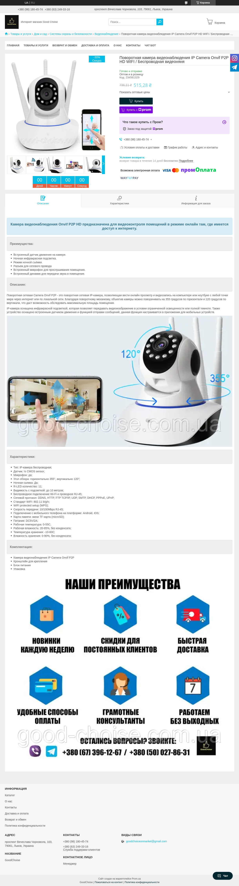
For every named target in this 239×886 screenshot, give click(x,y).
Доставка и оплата (95, 45)
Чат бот (150, 45)
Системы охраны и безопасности (71, 33)
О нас (118, 45)
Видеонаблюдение (106, 33)
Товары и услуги (20, 33)
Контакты (133, 45)
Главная (13, 45)
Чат (222, 876)
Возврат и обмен (64, 45)
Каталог (10, 795)
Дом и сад (40, 33)
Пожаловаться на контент (109, 882)
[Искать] (159, 22)
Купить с (139, 110)
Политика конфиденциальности (25, 825)
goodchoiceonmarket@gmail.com (146, 841)
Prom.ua (136, 878)
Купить (138, 101)
